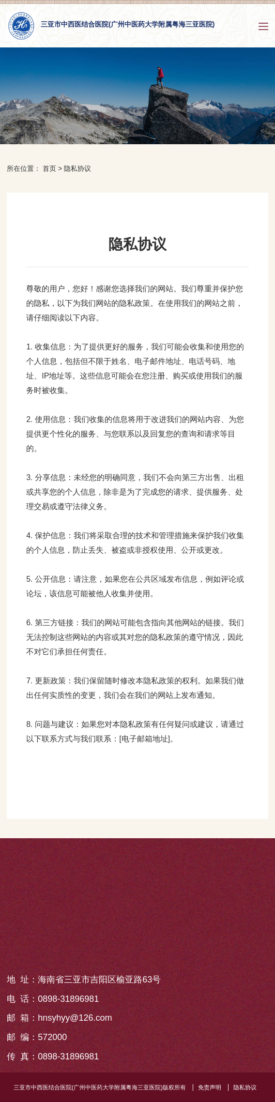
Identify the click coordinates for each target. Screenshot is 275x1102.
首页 (49, 168)
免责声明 (209, 1087)
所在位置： (24, 168)
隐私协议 (77, 168)
